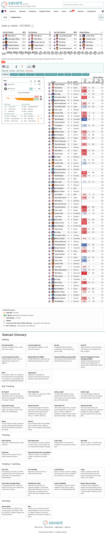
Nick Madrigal (59, 119)
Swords (30, 421)
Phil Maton (89, 42)
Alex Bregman (59, 135)
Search (56, 11)
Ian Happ (57, 94)
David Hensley (59, 116)
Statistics (81, 11)
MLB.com (68, 527)
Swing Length (59, 392)
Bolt (29, 506)
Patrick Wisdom (60, 85)
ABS (71, 11)
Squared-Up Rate (86, 405)
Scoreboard (32, 11)
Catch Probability (60, 483)
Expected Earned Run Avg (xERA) (39, 452)
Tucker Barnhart (60, 122)
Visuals (63, 11)
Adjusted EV (32, 373)
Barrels (56, 345)
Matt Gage (89, 45)
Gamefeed (22, 11)
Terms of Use (38, 527)
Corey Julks (38, 48)
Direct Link (5, 71)
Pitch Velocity (6, 440)
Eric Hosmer (58, 194)
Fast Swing (10, 318)
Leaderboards (91, 11)
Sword (8, 320)
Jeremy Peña (59, 113)
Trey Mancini (59, 125)
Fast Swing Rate (33, 392)
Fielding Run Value (34, 483)
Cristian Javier (90, 39)
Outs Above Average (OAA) (11, 483)
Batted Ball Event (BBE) (36, 357)
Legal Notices (59, 527)
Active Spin (58, 440)
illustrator (13, 11)
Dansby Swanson (13, 45)
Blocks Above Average (88, 483)
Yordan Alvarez (13, 42)
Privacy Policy (48, 527)
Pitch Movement (33, 440)
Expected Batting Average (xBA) (65, 357)
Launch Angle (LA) (34, 345)
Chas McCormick (13, 48)
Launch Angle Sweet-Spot (10, 357)
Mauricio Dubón (60, 138)
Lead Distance (59, 469)
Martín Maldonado (60, 103)
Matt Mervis (12, 36)
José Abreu (58, 166)
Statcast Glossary (14, 334)
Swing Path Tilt (59, 405)
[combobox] (83, 4)
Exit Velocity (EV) (7, 345)
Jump (82, 469)
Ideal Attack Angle (8, 405)
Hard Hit (9, 313)
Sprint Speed (6, 506)
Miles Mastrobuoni (60, 147)
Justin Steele (90, 36)
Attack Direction (33, 405)
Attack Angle (85, 392)
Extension (5, 452)
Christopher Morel (14, 39)
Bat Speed (5, 392)
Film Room (86, 74)
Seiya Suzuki (59, 91)
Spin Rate (84, 440)
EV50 (3, 373)
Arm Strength (32, 469)
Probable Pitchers (45, 11)
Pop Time (5, 469)
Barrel (10, 315)
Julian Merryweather (65, 36)
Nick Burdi (62, 39)
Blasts (4, 421)
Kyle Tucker (58, 129)
